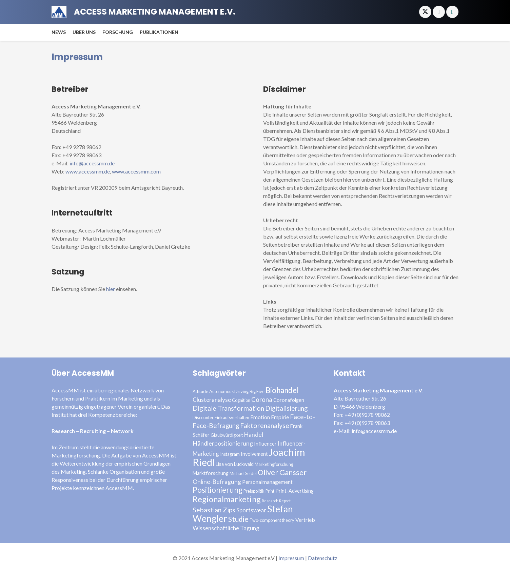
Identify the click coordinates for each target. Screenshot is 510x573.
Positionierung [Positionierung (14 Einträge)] (217, 489)
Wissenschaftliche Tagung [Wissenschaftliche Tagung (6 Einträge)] (226, 528)
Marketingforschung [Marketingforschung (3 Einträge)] (274, 464)
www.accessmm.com (136, 171)
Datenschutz (322, 558)
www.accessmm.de (87, 171)
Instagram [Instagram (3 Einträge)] (230, 454)
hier (110, 289)
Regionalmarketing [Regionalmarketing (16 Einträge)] (227, 499)
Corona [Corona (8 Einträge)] (261, 399)
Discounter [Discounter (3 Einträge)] (203, 417)
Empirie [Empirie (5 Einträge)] (280, 417)
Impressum (291, 558)
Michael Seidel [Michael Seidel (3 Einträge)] (243, 473)
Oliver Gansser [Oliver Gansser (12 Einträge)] (282, 472)
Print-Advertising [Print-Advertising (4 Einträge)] (294, 491)
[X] (425, 12)
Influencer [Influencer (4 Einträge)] (265, 444)
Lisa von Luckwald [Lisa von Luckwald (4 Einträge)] (235, 464)
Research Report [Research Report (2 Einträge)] (276, 500)
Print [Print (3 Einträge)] (270, 491)
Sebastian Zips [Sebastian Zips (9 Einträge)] (214, 510)
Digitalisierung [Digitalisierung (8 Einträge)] (286, 408)
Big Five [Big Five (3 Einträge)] (257, 391)
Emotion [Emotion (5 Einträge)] (260, 417)
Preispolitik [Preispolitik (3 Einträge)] (253, 491)
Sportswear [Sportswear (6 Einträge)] (251, 510)
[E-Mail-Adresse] (439, 12)
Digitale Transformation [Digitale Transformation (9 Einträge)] (228, 408)
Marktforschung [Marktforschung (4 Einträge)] (211, 473)
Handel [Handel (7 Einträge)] (253, 434)
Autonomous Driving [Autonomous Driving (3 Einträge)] (229, 391)
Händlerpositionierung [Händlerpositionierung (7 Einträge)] (223, 443)
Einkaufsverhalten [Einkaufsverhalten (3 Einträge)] (232, 417)
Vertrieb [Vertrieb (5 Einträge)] (305, 519)
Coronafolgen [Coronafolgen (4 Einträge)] (288, 400)
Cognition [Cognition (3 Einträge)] (241, 400)
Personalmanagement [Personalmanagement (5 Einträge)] (267, 481)
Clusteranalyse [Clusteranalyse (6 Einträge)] (212, 399)
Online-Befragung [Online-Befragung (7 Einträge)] (217, 481)
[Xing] (452, 12)
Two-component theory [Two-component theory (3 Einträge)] (272, 520)
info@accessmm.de (92, 163)
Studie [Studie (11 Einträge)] (238, 519)
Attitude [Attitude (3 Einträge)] (200, 391)
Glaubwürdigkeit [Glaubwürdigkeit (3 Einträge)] (227, 435)
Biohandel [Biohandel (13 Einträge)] (282, 390)
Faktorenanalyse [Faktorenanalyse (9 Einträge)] (264, 425)
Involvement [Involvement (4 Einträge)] (254, 454)
